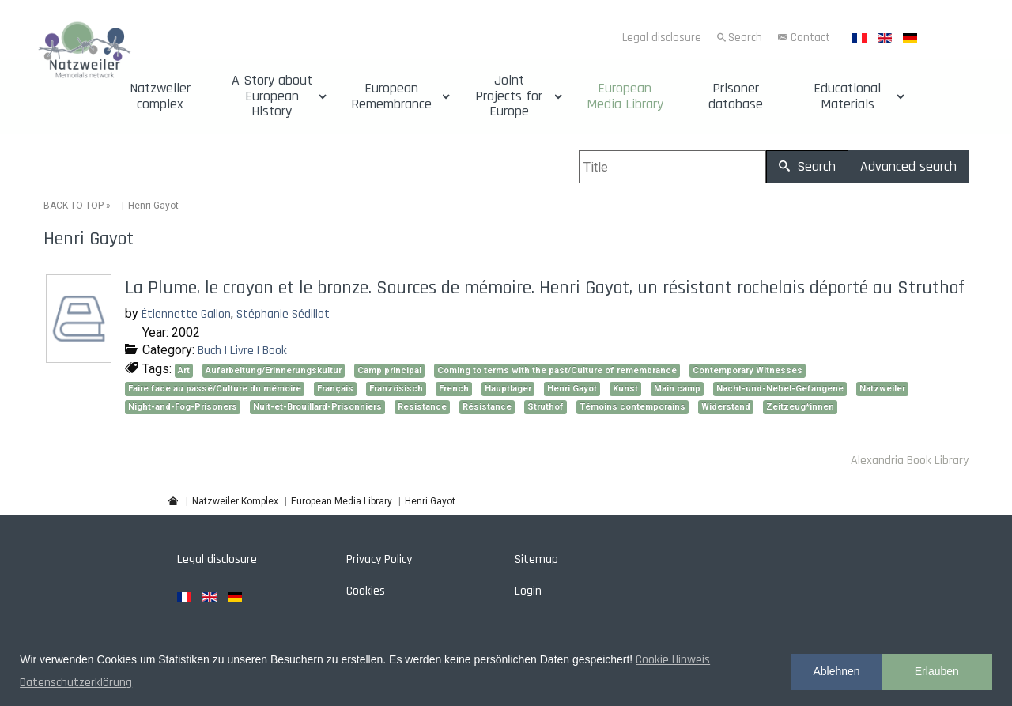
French (454, 388)
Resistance (422, 407)
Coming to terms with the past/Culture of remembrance (557, 370)
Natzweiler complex (160, 96)
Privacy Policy (379, 559)
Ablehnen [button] (836, 671)
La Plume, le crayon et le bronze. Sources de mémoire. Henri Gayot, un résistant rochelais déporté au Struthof (545, 288)
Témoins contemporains (632, 407)
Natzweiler (882, 388)
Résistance (487, 407)
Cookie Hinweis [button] (673, 659)
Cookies (365, 591)
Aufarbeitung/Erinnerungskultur (274, 370)
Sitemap (536, 559)
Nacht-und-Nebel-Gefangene (780, 388)
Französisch (396, 388)
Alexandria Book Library (910, 460)
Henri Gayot (572, 388)
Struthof (545, 407)
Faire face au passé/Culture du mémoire (214, 388)
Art (184, 370)
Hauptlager (508, 388)
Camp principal (389, 370)
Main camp (677, 388)
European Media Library (625, 96)
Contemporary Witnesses (747, 370)
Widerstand (725, 407)
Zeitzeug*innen (800, 407)
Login (528, 591)
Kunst (625, 388)
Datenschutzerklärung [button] (76, 682)
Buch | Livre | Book (242, 350)
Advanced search (908, 166)
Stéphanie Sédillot (283, 314)
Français (335, 388)
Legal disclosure (661, 37)
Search (745, 37)
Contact (810, 37)
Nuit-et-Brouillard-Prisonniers (317, 407)
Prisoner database (735, 96)
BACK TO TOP (73, 205)
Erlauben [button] (937, 671)
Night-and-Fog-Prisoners (182, 407)
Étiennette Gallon (186, 314)
